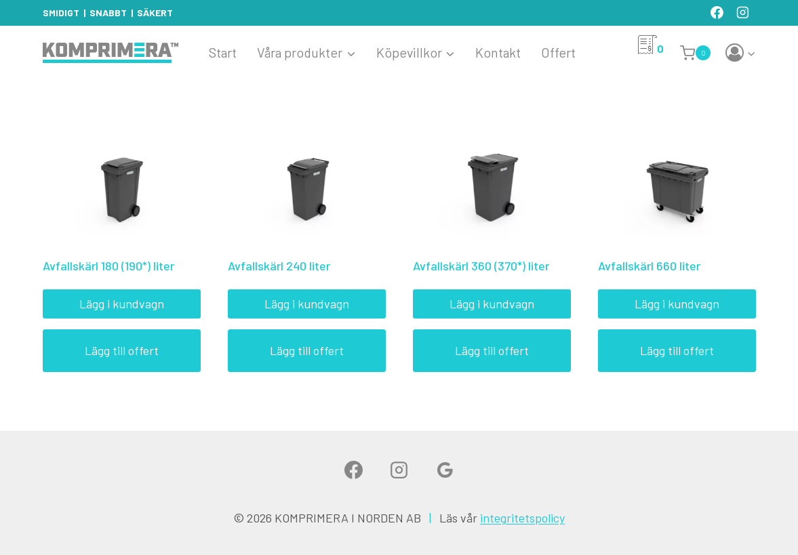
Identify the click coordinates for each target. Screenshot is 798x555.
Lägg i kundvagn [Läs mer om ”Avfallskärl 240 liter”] (306, 303)
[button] (751, 53)
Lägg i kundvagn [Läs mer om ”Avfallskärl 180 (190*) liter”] (121, 303)
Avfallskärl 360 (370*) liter (481, 265)
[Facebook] (717, 13)
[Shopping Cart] (697, 52)
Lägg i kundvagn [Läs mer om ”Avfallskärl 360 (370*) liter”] (492, 303)
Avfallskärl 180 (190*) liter (108, 265)
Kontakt (498, 52)
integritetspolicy (522, 517)
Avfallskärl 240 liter (279, 265)
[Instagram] (743, 13)
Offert (558, 52)
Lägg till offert (122, 350)
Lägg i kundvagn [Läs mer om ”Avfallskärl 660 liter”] (677, 303)
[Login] (740, 53)
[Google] (444, 469)
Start (223, 52)
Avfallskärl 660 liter (649, 265)
